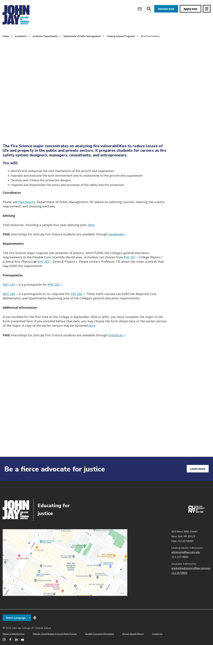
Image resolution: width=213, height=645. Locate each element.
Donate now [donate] (166, 8)
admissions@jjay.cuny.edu (185, 552)
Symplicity (117, 354)
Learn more (197, 468)
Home (6, 55)
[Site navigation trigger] (207, 8)
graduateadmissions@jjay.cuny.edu (190, 568)
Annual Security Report (133, 634)
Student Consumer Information (99, 634)
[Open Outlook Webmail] (139, 8)
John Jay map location (65, 562)
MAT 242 (10, 313)
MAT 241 (10, 304)
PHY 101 (131, 276)
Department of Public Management (82, 55)
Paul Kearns (26, 221)
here (91, 244)
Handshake (117, 253)
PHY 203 (45, 281)
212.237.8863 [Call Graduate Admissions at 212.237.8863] (179, 573)
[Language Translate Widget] (17, 617)
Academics (21, 55)
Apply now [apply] (190, 8)
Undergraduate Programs (121, 55)
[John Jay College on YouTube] (22, 639)
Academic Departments (45, 55)
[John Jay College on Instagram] (4, 639)
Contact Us (157, 634)
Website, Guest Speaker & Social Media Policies (55, 634)
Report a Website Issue (13, 634)
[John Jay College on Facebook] (10, 639)
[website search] (149, 8)
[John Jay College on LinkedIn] (16, 639)
